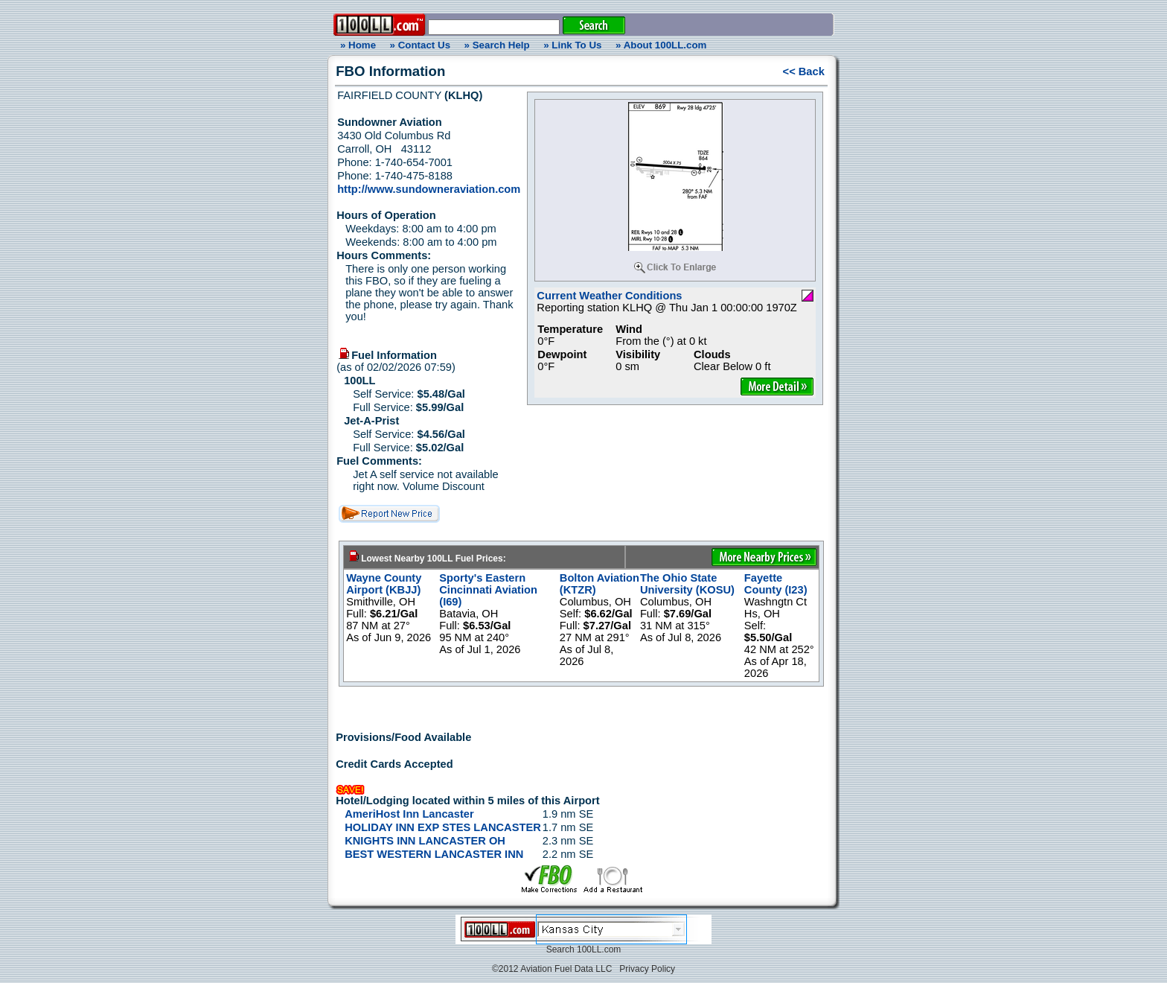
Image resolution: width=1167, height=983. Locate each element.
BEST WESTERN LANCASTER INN (434, 854)
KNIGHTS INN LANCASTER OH (425, 841)
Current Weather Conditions (609, 296)
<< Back (804, 71)
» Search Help (497, 45)
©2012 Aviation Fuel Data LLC (552, 969)
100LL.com (599, 949)
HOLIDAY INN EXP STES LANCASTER (443, 827)
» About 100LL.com (661, 45)
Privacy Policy (647, 969)
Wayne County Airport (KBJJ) (383, 584)
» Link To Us (572, 45)
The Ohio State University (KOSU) (687, 584)
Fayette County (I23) (776, 584)
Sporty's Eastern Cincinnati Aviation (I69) (488, 590)
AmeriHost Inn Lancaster (409, 814)
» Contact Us (420, 45)
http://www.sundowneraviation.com (428, 189)
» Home (356, 45)
